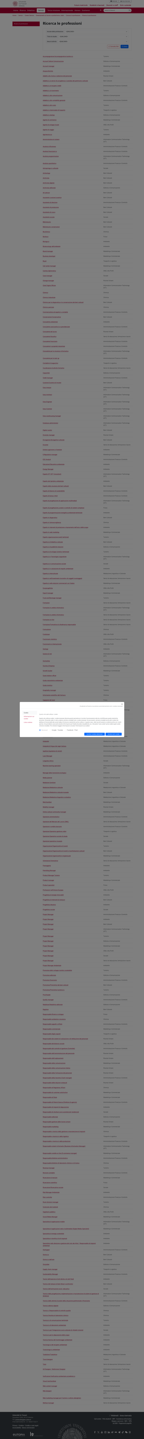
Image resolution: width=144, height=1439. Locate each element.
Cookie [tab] (26, 713)
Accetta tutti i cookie (113, 734)
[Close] (122, 704)
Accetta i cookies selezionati (94, 734)
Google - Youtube (57, 730)
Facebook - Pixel (72, 730)
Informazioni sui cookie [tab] (29, 718)
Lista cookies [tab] (28, 722)
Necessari (44, 730)
